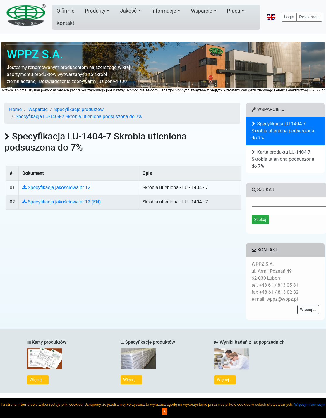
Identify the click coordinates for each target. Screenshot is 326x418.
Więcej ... (308, 309)
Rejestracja (309, 17)
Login (289, 17)
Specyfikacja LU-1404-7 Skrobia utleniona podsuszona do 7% (79, 116)
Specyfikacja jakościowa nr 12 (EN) (61, 202)
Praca (233, 11)
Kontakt (65, 23)
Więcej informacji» (309, 404)
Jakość (128, 11)
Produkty (95, 11)
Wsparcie (201, 11)
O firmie (65, 11)
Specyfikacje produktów (79, 109)
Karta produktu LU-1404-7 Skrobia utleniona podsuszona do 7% (283, 159)
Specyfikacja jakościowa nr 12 (56, 187)
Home (15, 109)
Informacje (164, 11)
